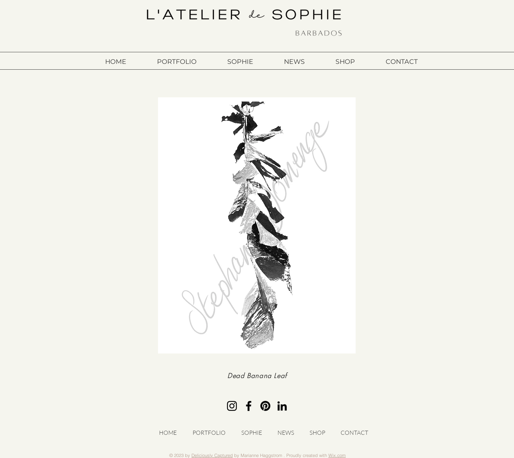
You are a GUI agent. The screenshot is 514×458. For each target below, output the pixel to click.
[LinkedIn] (282, 406)
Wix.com (337, 455)
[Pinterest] (265, 406)
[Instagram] (232, 406)
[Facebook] (248, 406)
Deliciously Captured (212, 455)
